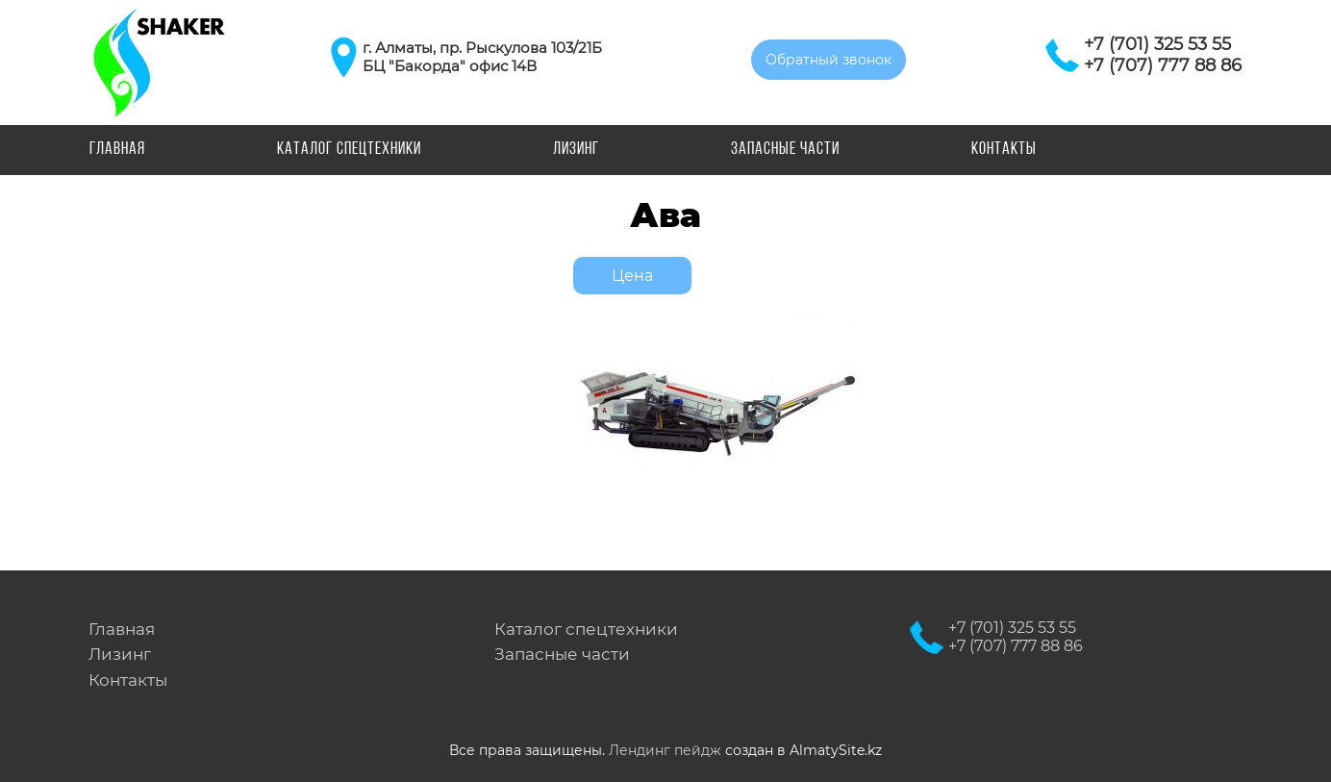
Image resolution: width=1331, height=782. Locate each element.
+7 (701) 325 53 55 (1157, 44)
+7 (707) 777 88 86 (1163, 65)
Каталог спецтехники (349, 149)
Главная (117, 149)
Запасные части (785, 149)
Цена (632, 275)
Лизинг (576, 149)
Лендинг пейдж (665, 750)
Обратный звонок (829, 59)
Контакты (1004, 149)
